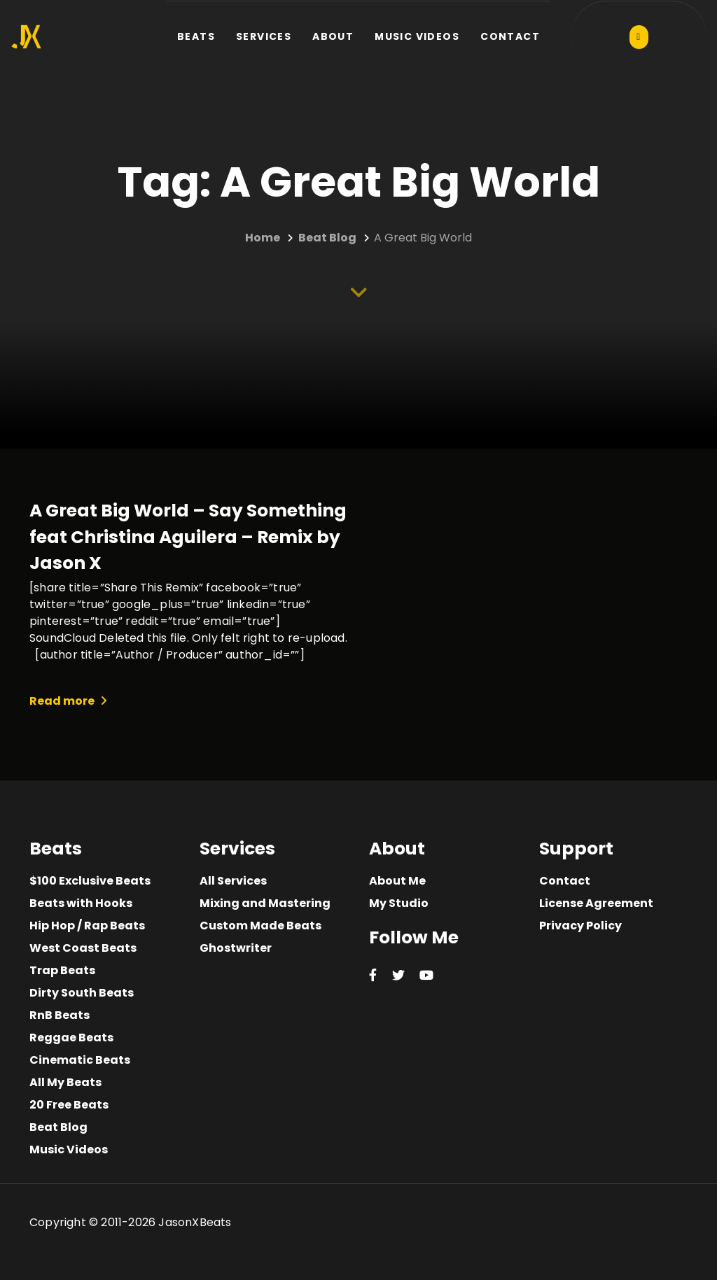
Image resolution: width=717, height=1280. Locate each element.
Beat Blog (58, 1127)
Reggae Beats (71, 1037)
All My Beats (65, 1082)
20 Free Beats (69, 1105)
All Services (233, 881)
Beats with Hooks (80, 903)
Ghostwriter (236, 948)
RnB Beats (59, 1015)
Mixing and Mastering (265, 903)
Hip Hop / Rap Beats (87, 925)
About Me (397, 881)
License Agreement (596, 903)
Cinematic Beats (79, 1060)
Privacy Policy (580, 925)
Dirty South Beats (81, 993)
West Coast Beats (83, 948)
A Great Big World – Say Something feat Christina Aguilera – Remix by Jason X (188, 536)
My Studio (399, 903)
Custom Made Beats (260, 925)
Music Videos (68, 1149)
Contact (564, 881)
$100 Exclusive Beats (90, 881)
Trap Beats (62, 970)
